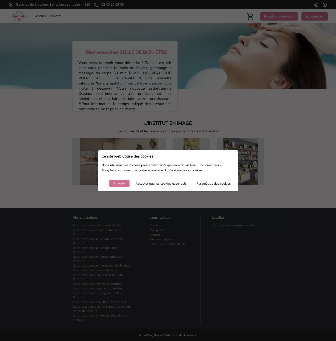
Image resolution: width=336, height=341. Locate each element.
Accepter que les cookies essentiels (161, 183)
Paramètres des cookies (213, 183)
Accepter (119, 183)
